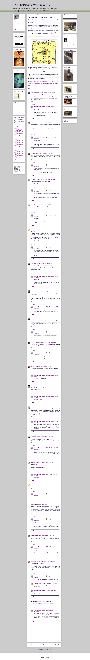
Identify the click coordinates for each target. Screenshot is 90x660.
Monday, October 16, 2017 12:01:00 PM (47, 229)
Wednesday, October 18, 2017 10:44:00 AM (44, 462)
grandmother (51, 83)
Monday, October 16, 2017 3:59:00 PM (47, 291)
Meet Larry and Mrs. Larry (69, 16)
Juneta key (33, 386)
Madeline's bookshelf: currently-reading (70, 36)
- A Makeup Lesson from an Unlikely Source (19, 130)
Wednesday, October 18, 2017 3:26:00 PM (46, 484)
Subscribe (19, 43)
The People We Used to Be (45, 10)
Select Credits (22, 10)
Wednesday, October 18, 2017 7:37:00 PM (44, 504)
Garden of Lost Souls (32, 10)
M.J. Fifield (33, 263)
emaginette (33, 462)
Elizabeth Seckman (35, 291)
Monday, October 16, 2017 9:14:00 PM (45, 318)
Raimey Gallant (34, 484)
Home (16, 10)
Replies (33, 104)
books (39, 83)
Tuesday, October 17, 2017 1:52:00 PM (45, 436)
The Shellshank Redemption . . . (32, 4)
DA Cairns (33, 366)
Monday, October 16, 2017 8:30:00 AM (45, 122)
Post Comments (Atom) (46, 649)
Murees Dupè (34, 204)
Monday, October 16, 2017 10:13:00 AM (45, 204)
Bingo (32, 83)
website (42, 67)
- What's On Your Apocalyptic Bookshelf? (19, 125)
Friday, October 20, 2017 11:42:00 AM (47, 561)
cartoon (42, 83)
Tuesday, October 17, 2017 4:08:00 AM (43, 366)
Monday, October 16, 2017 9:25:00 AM (47, 179)
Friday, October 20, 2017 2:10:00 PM (50, 583)
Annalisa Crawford (35, 561)
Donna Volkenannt (35, 229)
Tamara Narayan (34, 535)
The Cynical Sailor (35, 92)
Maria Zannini (34, 122)
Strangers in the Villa (71, 38)
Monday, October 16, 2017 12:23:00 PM (44, 263)
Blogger (47, 657)
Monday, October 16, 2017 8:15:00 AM (47, 92)
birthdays (36, 83)
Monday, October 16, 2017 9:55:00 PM (48, 342)
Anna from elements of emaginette (38, 467)
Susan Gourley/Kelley (35, 342)
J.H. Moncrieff (34, 318)
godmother (46, 83)
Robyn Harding (70, 39)
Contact (54, 10)
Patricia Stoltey (34, 406)
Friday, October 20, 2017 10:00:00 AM (46, 535)
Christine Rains (34, 153)
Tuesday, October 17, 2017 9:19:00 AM (43, 386)
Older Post (57, 645)
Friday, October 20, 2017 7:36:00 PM (43, 601)
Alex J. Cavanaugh (35, 179)
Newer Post (31, 645)
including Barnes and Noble (45, 68)
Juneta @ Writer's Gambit (36, 389)
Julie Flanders (34, 436)
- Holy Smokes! (17, 123)
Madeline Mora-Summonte (39, 106)
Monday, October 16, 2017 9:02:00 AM (45, 153)
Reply (32, 101)
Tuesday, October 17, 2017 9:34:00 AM (45, 406)
